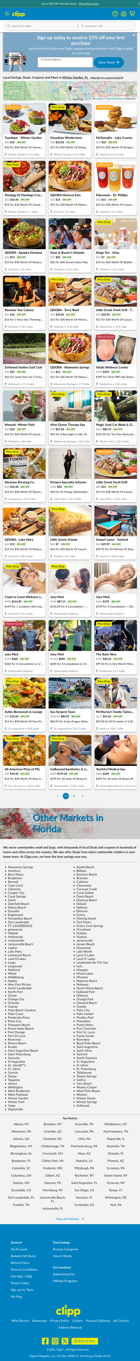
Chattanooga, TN (52, 1146)
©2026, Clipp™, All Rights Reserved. (68, 1349)
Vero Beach (82, 1083)
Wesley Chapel (85, 1087)
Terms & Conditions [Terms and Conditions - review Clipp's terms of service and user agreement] (24, 1269)
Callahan (80, 881)
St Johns (80, 1065)
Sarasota (12, 1058)
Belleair (80, 870)
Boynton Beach (85, 874)
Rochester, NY (84, 1175)
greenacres (14, 929)
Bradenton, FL (21, 1160)
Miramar (80, 977)
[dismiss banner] (133, 35)
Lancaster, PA (84, 1131)
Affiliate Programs (65, 1281)
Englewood (14, 914)
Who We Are (20, 1320)
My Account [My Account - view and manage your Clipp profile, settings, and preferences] (19, 1249)
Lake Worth (82, 951)
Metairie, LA (84, 1160)
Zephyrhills (14, 1109)
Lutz (77, 966)
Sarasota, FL (84, 1197)
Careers (77, 1320)
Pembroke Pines (17, 1017)
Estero (79, 914)
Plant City (13, 1021)
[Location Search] (106, 26)
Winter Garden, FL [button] (75, 77)
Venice (11, 1083)
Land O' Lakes (84, 959)
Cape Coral (14, 885)
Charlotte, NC (52, 1138)
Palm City (81, 1010)
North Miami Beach (88, 988)
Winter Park (15, 1102)
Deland (79, 903)
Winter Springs (85, 1102)
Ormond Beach (85, 1003)
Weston (80, 1094)
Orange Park (83, 999)
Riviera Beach (15, 1043)
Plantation (82, 1021)
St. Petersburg (84, 1069)
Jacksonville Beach (19, 944)
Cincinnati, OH (52, 1153)
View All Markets (70, 1219)
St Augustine (15, 1061)
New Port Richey (18, 984)
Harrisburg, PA (53, 1190)
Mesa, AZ (84, 1153)
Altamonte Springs (19, 867)
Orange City (14, 999)
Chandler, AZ (52, 1131)
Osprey (11, 1006)
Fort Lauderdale (17, 922)
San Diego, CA (84, 1190)
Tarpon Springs (85, 1076)
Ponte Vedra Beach (19, 1028)
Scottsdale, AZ (84, 1205)
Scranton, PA (116, 1168)
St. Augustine (83, 1061)
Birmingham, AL (21, 1153)
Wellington (14, 1087)
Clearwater (82, 885)
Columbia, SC (21, 1168)
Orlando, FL (116, 1153)
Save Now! (108, 62)
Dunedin (12, 911)
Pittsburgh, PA (84, 1168)
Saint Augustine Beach (21, 1050)
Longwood (13, 966)
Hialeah (11, 933)
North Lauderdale (18, 988)
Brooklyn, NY (53, 1124)
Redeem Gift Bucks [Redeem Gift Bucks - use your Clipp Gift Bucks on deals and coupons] (23, 1256)
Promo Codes (20, 1283)
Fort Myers (82, 922)
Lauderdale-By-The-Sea (90, 962)
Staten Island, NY (115, 1175)
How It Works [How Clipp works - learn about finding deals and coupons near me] (62, 1256)
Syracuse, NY (116, 1183)
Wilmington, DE (115, 1197)
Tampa (11, 1076)
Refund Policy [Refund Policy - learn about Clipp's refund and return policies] (20, 1262)
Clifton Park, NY (53, 1160)
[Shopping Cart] (132, 13)
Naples (11, 981)
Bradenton (13, 878)
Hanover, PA (52, 1183)
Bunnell (11, 881)
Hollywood (14, 936)
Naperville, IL (116, 1138)
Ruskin (11, 1047)
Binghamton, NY (21, 1146)
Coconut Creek (85, 889)
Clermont (13, 889)
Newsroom (39, 1320)
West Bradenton (17, 1091)
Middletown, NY (115, 1124)
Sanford (80, 1054)
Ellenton (80, 911)
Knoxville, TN (84, 1124)
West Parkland (16, 1094)
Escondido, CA (21, 1190)
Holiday (80, 933)
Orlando (12, 1003)
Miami (10, 973)
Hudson (80, 936)
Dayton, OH (21, 1183)
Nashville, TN (116, 1146)
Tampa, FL (115, 1190)
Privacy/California (98, 1320)
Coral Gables (83, 892)
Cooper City (14, 892)
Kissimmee (82, 947)
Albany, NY (21, 1124)
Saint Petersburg (18, 1054)
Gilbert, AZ (52, 1175)
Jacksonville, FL (52, 1208)
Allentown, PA (21, 1131)
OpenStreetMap (115, 98)
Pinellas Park (83, 1017)
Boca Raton (14, 874)
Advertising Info (64, 1274)
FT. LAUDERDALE (18, 925)
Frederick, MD (52, 1168)
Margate (80, 970)
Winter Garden (16, 1098)
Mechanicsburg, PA (84, 1146)
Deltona (80, 907)
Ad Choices (121, 1320)
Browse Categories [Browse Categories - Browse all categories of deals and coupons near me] (65, 1249)
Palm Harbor (83, 1014)
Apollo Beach (83, 867)
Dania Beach (83, 896)
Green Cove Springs (88, 925)
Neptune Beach (85, 981)
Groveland (82, 929)
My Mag (16, 1296)
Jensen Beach (84, 944)
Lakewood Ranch (18, 955)
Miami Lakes (83, 973)
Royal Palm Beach (86, 1043)
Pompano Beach (17, 1025)
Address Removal (70, 1327)
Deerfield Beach (17, 903)
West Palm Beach (86, 1091)
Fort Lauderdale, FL (21, 1197)
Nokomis (80, 984)
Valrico (79, 1080)
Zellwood (81, 1105)
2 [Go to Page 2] (74, 796)
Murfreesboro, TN (116, 1131)
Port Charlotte (84, 1028)
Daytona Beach (85, 900)
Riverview (13, 1039)
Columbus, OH (21, 1175)
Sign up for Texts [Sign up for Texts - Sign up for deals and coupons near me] (22, 1289)
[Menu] (7, 14)
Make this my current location (106, 78)
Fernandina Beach (18, 918)
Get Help (17, 1276)
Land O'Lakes (15, 959)
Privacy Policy (59, 1320)
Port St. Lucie (84, 1032)
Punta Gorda (83, 1036)
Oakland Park (84, 992)
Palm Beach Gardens (20, 1010)
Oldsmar (80, 995)
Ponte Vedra (83, 1025)
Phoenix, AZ (116, 1160)
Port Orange (15, 1032)
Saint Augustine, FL (84, 1183)
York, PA (115, 1205)
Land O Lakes (84, 955)
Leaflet (98, 98)
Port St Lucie (15, 1036)
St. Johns (12, 1069)
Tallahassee (82, 1072)
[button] (123, 14)
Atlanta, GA (21, 1138)
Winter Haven (84, 1098)
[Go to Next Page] (82, 796)
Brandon (80, 878)
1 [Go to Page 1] (66, 796)
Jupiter (11, 947)
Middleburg (14, 977)
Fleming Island (84, 918)
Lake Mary (13, 951)
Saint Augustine (85, 1047)
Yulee (10, 1105)
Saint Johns (82, 1050)
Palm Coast (14, 1014)
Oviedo (79, 1006)
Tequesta (12, 1080)
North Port (14, 992)
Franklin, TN (21, 1205)
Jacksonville (14, 940)
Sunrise (11, 1072)
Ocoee (11, 995)
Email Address (51, 59)
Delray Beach (15, 907)
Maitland (12, 970)
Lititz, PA (84, 1138)
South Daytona (85, 1058)
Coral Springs (15, 896)
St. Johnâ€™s (15, 1065)
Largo (10, 962)
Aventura (12, 870)
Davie (10, 900)
